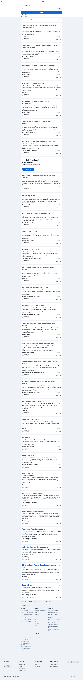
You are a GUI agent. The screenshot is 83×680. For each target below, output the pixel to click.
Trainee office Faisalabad (26, 617)
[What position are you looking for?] (41, 5)
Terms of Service (7, 676)
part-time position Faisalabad (54, 620)
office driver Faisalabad (53, 625)
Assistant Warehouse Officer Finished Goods (38, 345)
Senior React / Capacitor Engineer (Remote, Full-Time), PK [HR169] (39, 47)
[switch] (60, 19)
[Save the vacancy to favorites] (59, 25)
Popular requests (25, 606)
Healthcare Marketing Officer (33, 307)
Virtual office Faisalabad (26, 622)
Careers (21, 666)
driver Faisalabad (24, 641)
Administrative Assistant (31, 421)
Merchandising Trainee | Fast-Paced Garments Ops (39, 567)
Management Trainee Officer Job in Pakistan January (38, 178)
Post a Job (37, 666)
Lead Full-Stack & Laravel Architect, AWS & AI (39, 141)
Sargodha (37, 621)
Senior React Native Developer (33, 512)
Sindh (36, 613)
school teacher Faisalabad (26, 637)
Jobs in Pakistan (23, 670)
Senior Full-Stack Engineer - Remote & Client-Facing (38, 326)
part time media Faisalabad (54, 613)
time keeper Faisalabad (53, 611)
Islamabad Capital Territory (40, 611)
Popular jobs (37, 637)
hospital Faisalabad (25, 642)
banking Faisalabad (25, 651)
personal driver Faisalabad (26, 647)
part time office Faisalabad (26, 639)
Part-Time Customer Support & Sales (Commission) (35, 102)
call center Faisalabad (25, 649)
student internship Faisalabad (27, 653)
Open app (79, 2)
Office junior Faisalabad (26, 621)
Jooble (77, 677)
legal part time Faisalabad (53, 615)
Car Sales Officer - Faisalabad (33, 83)
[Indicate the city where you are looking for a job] (41, 8)
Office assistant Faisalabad (26, 615)
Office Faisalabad (24, 611)
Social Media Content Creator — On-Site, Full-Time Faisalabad (39, 26)
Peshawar (37, 615)
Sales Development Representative (35, 548)
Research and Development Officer (35, 289)
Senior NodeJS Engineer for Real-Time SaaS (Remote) (38, 123)
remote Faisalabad (24, 655)
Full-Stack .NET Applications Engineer (36, 215)
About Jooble (22, 664)
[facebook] (68, 662)
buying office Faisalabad (53, 624)
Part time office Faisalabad (26, 619)
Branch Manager (28, 457)
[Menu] (2, 2)
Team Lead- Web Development (33, 530)
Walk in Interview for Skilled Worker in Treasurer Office (39, 364)
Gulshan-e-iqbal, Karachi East (41, 617)
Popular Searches (54, 664)
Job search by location (39, 639)
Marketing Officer (28, 197)
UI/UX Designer (27, 475)
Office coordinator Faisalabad (27, 613)
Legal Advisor (27, 586)
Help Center (22, 668)
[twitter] (74, 662)
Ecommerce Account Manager (33, 403)
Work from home (38, 619)
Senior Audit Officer (29, 233)
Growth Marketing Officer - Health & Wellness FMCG (39, 384)
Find (41, 12)
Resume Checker (54, 666)
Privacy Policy (16, 676)
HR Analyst (26, 439)
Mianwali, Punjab (38, 628)
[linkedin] (77, 662)
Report (58, 39)
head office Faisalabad (53, 622)
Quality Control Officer (30, 251)
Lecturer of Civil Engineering (32, 494)
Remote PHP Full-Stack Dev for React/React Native (38, 270)
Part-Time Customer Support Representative (38, 65)
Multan (36, 622)
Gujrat (36, 626)
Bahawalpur (37, 624)
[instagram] (71, 662)
